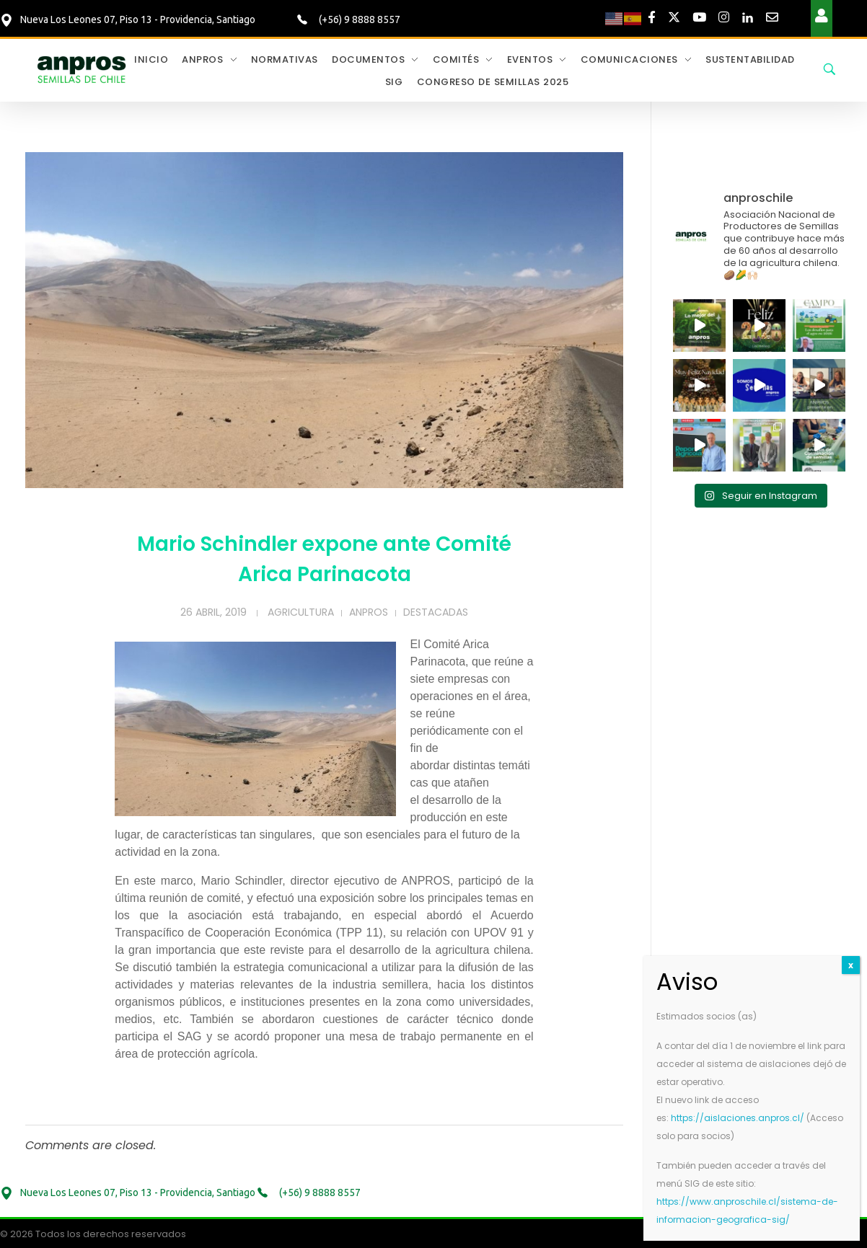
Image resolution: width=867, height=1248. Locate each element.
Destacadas (435, 612)
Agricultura (301, 612)
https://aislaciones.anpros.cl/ (737, 1118)
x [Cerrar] (850, 965)
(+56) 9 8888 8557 (358, 19)
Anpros (368, 612)
